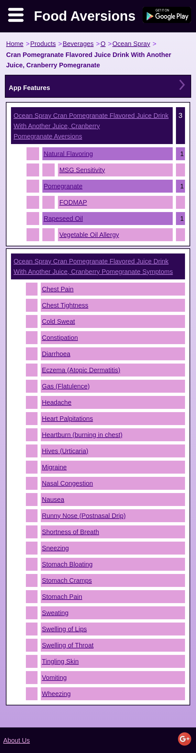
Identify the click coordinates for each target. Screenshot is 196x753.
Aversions (91, 126)
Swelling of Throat (68, 645)
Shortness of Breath (70, 531)
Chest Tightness (65, 305)
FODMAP (73, 202)
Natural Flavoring (68, 153)
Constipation (60, 337)
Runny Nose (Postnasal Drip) (84, 515)
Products (43, 43)
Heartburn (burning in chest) (82, 434)
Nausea (53, 499)
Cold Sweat (58, 321)
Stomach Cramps (67, 580)
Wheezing (56, 693)
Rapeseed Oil (63, 218)
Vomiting (54, 677)
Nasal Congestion (67, 483)
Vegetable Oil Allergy (89, 234)
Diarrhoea (56, 353)
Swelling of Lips (64, 629)
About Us (16, 740)
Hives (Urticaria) (65, 451)
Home (14, 43)
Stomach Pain (62, 596)
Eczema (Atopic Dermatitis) (81, 370)
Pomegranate (63, 186)
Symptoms (93, 266)
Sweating (55, 612)
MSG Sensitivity (82, 170)
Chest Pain (58, 289)
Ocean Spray (131, 43)
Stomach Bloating (67, 564)
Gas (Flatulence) (66, 386)
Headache (56, 402)
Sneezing (55, 548)
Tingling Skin (60, 661)
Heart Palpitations (67, 418)
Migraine (54, 467)
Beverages (78, 43)
